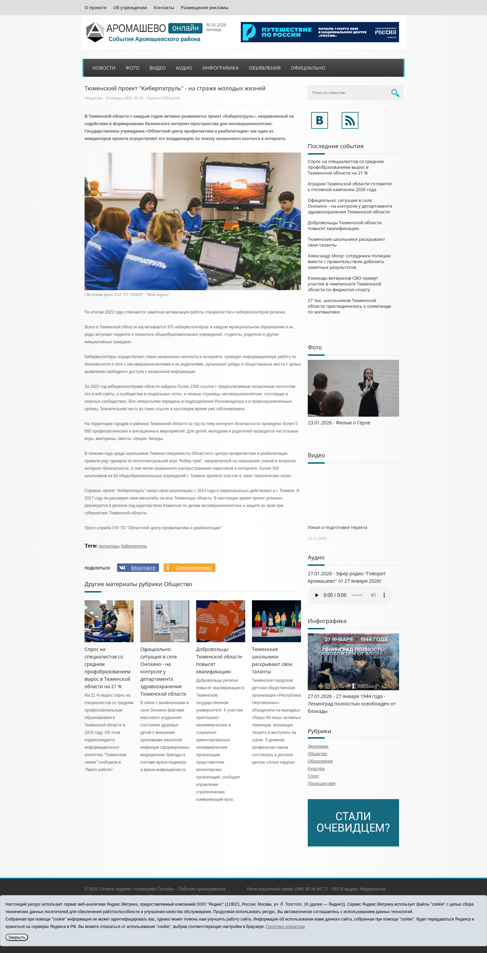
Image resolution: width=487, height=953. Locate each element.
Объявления (264, 68)
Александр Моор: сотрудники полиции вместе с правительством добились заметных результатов (349, 261)
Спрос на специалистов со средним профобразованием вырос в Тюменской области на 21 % (346, 167)
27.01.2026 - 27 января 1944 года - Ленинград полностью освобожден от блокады (352, 703)
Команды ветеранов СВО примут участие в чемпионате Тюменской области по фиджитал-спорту (344, 284)
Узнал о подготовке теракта (337, 527)
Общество (93, 98)
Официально (308, 68)
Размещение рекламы (204, 7)
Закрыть (16, 937)
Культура (316, 768)
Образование (320, 761)
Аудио (184, 68)
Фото (132, 68)
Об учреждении (130, 7)
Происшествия (321, 783)
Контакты (164, 7)
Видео (157, 68)
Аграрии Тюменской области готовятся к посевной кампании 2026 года (350, 186)
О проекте (96, 7)
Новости (103, 68)
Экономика (318, 746)
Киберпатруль (134, 546)
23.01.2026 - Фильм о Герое (339, 422)
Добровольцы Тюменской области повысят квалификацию (344, 225)
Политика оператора (285, 926)
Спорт (313, 776)
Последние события (336, 146)
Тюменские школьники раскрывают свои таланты (346, 242)
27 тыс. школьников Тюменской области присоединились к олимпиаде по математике (349, 306)
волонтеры (109, 546)
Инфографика (221, 68)
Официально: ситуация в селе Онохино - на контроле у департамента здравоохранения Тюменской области (163, 671)
